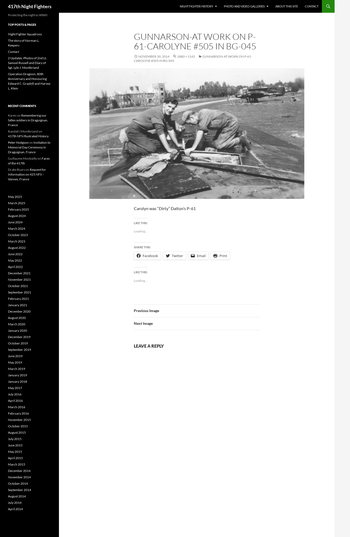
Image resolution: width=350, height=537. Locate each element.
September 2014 (19, 490)
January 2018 (17, 381)
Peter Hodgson (18, 142)
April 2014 (15, 509)
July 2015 (15, 439)
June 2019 (15, 356)
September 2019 (19, 350)
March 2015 (16, 464)
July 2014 (15, 503)
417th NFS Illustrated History (28, 136)
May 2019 (15, 362)
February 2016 (18, 413)
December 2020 (19, 311)
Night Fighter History (196, 6)
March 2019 (16, 369)
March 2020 (16, 324)
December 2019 (19, 337)
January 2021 (17, 305)
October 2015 (18, 426)
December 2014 (19, 471)
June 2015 (15, 445)
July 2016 (15, 394)
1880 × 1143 (186, 56)
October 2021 (18, 286)
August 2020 (17, 318)
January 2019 (17, 375)
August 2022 (17, 248)
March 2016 (16, 407)
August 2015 (17, 432)
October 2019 (18, 343)
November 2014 (19, 477)
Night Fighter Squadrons (25, 34)
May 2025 (15, 197)
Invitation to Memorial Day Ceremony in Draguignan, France (29, 147)
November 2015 (19, 420)
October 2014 (18, 483)
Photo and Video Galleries (244, 6)
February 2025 (18, 209)
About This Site (286, 6)
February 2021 (18, 299)
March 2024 (16, 229)
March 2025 (16, 203)
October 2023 (18, 235)
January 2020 (17, 331)
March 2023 (16, 241)
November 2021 (19, 280)
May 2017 (15, 388)
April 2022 (15, 267)
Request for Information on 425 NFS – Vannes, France (27, 174)
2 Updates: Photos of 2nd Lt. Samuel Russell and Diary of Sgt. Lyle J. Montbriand (27, 63)
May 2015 (15, 452)
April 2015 (15, 458)
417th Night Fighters (30, 6)
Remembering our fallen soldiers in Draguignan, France (28, 120)
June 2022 (15, 254)
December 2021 (19, 273)
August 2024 (17, 216)
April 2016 (15, 401)
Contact (311, 6)
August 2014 (17, 496)
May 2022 (15, 260)
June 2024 (15, 222)
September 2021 (19, 292)
